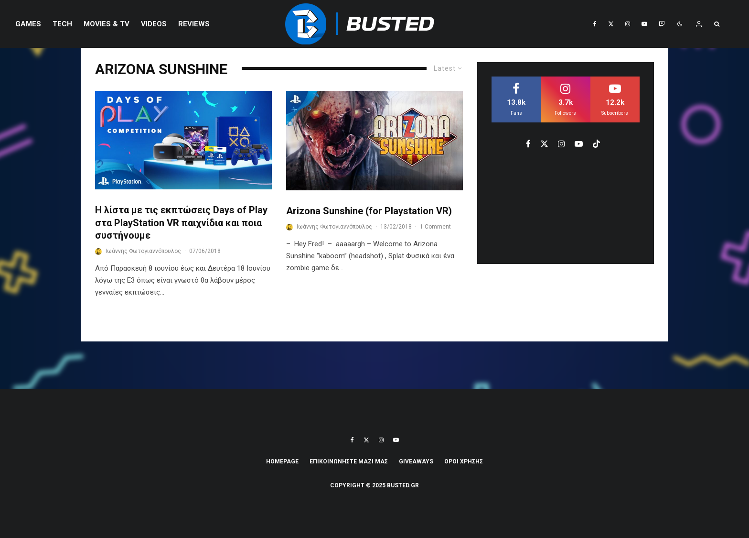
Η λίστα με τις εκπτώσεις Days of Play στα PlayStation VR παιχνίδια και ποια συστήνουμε (181, 222)
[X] (611, 24)
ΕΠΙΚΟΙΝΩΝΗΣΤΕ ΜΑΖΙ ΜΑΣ (349, 461)
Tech (62, 24)
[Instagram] (628, 24)
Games (28, 24)
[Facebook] (595, 24)
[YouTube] (644, 24)
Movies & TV (106, 24)
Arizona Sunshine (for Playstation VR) (369, 211)
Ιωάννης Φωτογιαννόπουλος (143, 251)
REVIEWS (194, 24)
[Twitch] (661, 24)
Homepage (282, 461)
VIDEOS (154, 24)
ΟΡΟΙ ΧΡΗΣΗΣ (463, 461)
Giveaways (416, 461)
